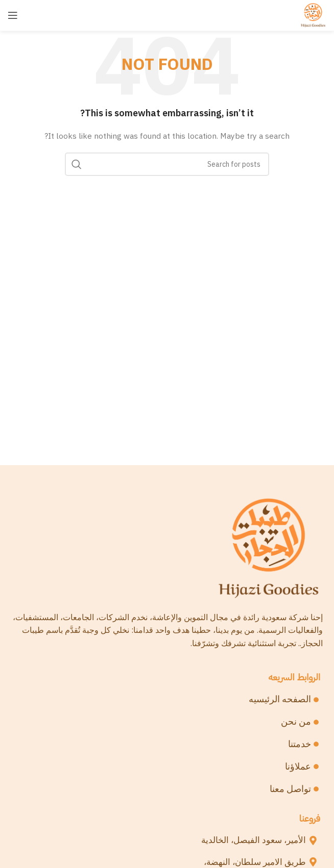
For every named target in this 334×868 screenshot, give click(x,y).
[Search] (167, 164)
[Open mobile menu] (13, 15)
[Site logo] (313, 14)
